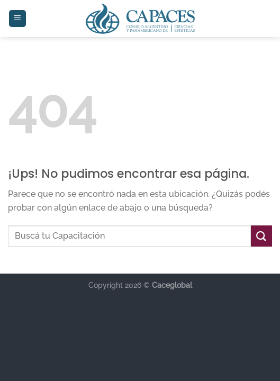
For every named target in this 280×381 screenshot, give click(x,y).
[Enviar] (261, 235)
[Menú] (17, 19)
